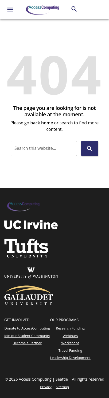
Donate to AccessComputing (27, 328)
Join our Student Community (27, 335)
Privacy (46, 386)
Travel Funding (70, 350)
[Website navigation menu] (10, 9)
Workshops (70, 342)
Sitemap (62, 386)
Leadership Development (70, 357)
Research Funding (70, 328)
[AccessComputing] (43, 9)
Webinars (70, 335)
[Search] (74, 9)
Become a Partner (27, 342)
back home (41, 123)
